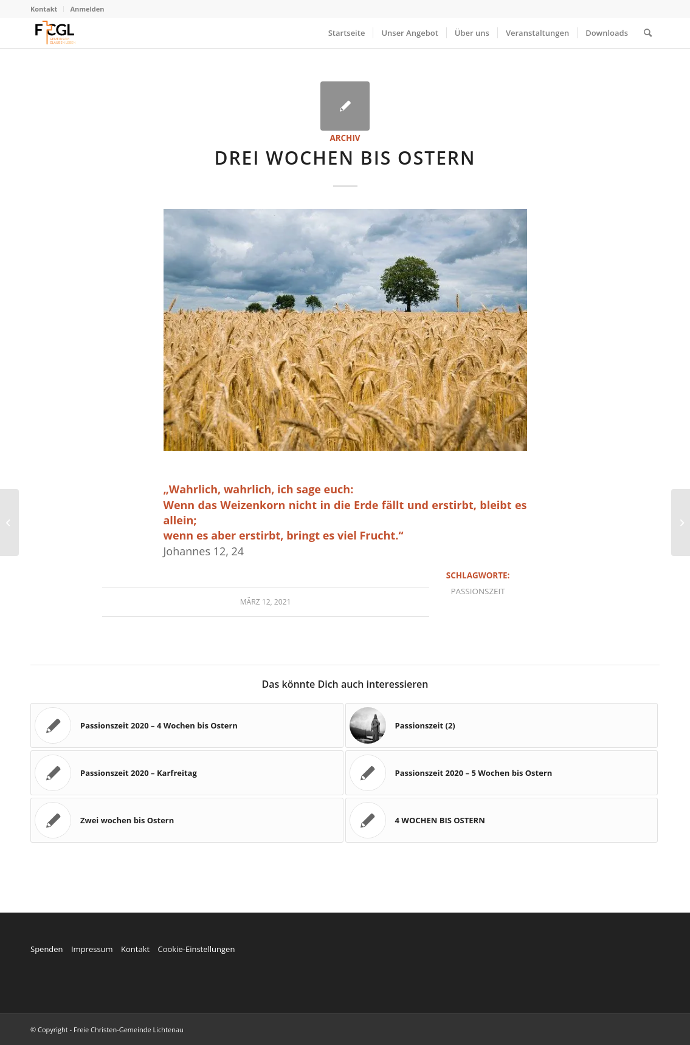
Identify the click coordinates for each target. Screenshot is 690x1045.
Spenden (46, 949)
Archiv (344, 137)
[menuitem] (47, 9)
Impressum (92, 949)
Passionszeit (477, 591)
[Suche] (648, 33)
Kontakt (43, 8)
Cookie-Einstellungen (196, 949)
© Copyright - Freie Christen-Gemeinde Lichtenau (107, 1029)
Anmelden (87, 8)
